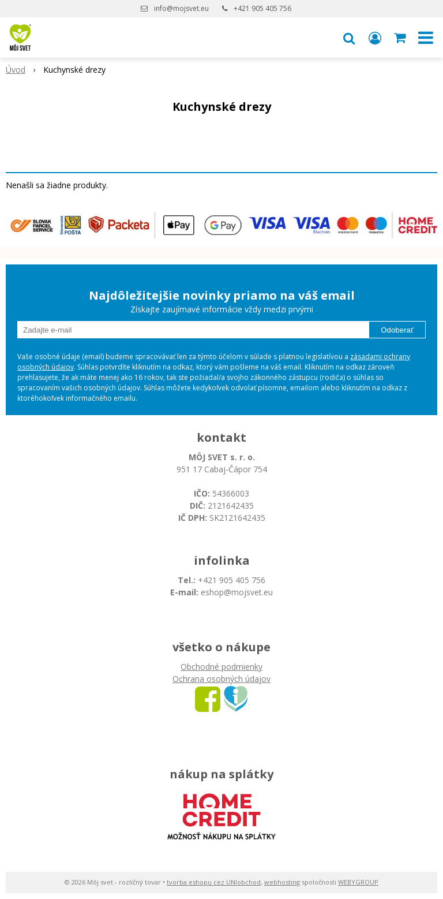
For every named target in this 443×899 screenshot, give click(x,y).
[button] (349, 37)
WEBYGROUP (358, 882)
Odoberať (397, 330)
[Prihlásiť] (375, 37)
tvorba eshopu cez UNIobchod (214, 882)
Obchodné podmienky (221, 666)
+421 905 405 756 (262, 8)
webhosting (282, 882)
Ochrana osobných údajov (221, 678)
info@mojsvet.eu (181, 8)
